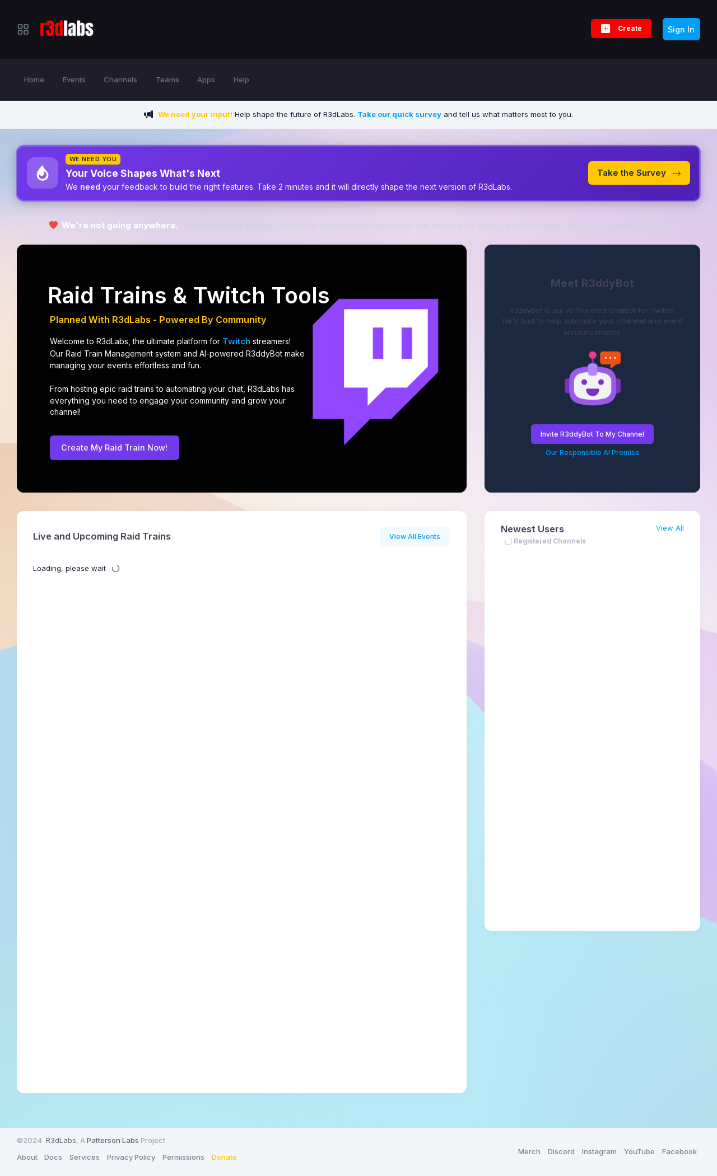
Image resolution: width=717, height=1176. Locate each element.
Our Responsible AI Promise (593, 452)
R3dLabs (61, 1140)
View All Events (414, 536)
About (27, 1156)
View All (670, 527)
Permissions (183, 1156)
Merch (529, 1151)
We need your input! (195, 114)
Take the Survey (639, 172)
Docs (53, 1156)
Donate (224, 1156)
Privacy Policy (131, 1156)
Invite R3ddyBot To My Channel (592, 434)
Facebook (679, 1151)
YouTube (639, 1151)
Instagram (599, 1151)
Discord (561, 1151)
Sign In (681, 29)
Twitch (229, 295)
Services (84, 1156)
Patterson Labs (113, 1140)
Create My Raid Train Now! (114, 447)
